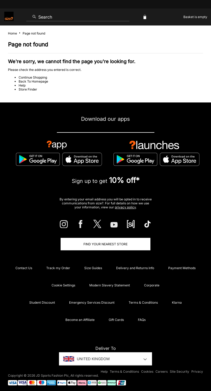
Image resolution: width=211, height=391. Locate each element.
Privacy (197, 371)
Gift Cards (116, 320)
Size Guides (93, 268)
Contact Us (23, 268)
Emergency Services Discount (92, 302)
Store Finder (28, 89)
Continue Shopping (33, 77)
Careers (161, 371)
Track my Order (58, 268)
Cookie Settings (63, 285)
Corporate (151, 285)
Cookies (147, 371)
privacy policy (125, 207)
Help (22, 85)
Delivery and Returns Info (135, 268)
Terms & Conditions (143, 302)
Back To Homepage (33, 81)
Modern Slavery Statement (109, 285)
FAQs (142, 320)
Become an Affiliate (80, 320)
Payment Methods (182, 268)
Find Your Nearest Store (105, 244)
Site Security (179, 371)
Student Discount (42, 302)
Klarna (177, 302)
